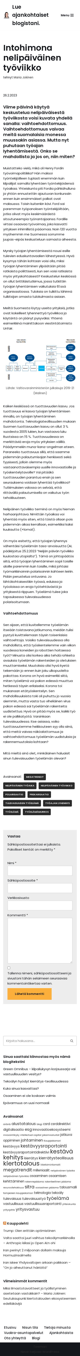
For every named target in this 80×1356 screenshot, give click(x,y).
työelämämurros (37, 812)
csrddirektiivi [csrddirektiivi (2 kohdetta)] (60, 1124)
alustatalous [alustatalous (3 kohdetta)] (24, 1123)
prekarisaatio (39, 794)
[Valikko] (67, 15)
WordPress (50, 1351)
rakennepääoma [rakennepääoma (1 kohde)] (34, 1181)
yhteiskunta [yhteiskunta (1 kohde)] (69, 1204)
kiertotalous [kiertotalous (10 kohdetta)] (21, 1163)
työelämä (12, 812)
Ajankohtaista (61, 1333)
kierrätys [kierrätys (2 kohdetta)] (31, 1158)
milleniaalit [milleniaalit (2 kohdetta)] (41, 1170)
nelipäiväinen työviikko (57, 785)
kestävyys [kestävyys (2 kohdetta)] (11, 1146)
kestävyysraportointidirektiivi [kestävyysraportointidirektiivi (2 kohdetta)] (26, 1152)
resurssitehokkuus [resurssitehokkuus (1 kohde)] (13, 1187)
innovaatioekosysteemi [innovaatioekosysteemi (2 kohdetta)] (51, 1129)
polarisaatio (14, 794)
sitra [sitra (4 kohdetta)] (30, 1187)
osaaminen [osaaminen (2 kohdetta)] (39, 1176)
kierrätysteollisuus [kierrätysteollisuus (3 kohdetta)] (56, 1158)
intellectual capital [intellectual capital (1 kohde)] (30, 1135)
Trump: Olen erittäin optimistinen (29, 1230)
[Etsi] (35, 1041)
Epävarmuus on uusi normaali (26, 1103)
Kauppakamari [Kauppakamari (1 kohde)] (52, 1140)
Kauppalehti (17, 1223)
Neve (25, 1351)
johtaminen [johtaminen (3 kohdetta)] (32, 1140)
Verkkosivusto (18, 898)
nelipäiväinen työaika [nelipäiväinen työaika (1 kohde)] (63, 1170)
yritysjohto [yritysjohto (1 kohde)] (9, 1209)
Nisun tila (30, 1327)
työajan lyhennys (57, 803)
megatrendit (35, 777)
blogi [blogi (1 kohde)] (39, 1124)
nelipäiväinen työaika (19, 785)
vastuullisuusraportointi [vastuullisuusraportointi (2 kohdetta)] (42, 1204)
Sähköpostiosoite (22, 880)
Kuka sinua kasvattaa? (21, 1088)
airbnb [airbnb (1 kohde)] (7, 1124)
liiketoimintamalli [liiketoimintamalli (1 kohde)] (50, 1164)
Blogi (36, 1338)
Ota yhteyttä (15, 1338)
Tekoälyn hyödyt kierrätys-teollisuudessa (35, 1081)
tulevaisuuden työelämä (22, 803)
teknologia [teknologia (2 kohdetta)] (42, 1192)
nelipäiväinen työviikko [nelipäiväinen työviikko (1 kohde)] (16, 1176)
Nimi (11, 863)
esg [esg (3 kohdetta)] (28, 1129)
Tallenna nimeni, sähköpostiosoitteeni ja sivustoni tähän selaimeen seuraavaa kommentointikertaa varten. (39, 978)
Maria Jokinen (23, 77)
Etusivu (10, 1327)
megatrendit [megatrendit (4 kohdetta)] (17, 1170)
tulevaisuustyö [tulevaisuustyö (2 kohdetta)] (34, 1198)
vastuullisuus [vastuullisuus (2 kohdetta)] (13, 1204)
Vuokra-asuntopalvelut (23, 1333)
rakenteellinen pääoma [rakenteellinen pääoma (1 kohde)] (58, 1181)
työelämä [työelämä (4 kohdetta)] (58, 1198)
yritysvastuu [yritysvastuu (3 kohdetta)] (27, 1209)
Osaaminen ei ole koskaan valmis (29, 1095)
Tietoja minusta (57, 1327)
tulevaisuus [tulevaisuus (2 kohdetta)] (12, 1198)
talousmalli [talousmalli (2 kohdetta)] (68, 1187)
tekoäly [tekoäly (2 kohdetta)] (58, 1192)
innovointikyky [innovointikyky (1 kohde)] (11, 1135)
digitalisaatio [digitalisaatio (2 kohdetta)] (13, 1129)
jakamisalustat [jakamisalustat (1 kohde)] (51, 1135)
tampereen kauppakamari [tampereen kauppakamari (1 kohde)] (18, 1193)
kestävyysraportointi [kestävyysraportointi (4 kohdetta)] (43, 1146)
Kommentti (17, 915)
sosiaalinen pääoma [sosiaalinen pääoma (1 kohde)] (47, 1187)
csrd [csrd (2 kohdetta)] (46, 1124)
